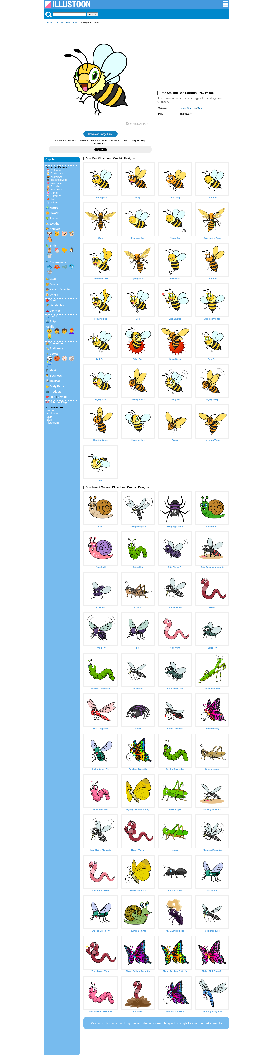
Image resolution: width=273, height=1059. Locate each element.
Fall (53, 199)
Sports (54, 353)
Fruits (53, 300)
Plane (53, 316)
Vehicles (55, 310)
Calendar (56, 170)
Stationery (56, 348)
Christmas (57, 173)
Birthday (56, 186)
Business (56, 375)
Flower (54, 213)
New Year (56, 189)
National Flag (58, 402)
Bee (75, 22)
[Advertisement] (193, 58)
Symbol (62, 396)
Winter (55, 202)
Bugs (53, 278)
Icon (52, 396)
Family (50, 326)
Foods (54, 284)
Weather (55, 223)
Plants (54, 218)
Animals (54, 228)
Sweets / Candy (60, 289)
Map (49, 416)
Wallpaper (52, 413)
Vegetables (57, 305)
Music (53, 370)
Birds (53, 245)
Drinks (54, 294)
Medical (55, 380)
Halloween (57, 176)
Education (56, 343)
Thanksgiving (59, 179)
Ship (53, 321)
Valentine (56, 183)
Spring (55, 192)
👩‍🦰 (72, 331)
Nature (54, 207)
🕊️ (49, 255)
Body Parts (57, 386)
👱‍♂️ (49, 336)
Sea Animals (58, 262)
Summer (56, 195)
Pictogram (52, 422)
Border (50, 410)
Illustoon (49, 22)
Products (55, 391)
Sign (49, 419)
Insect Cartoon (64, 22)
